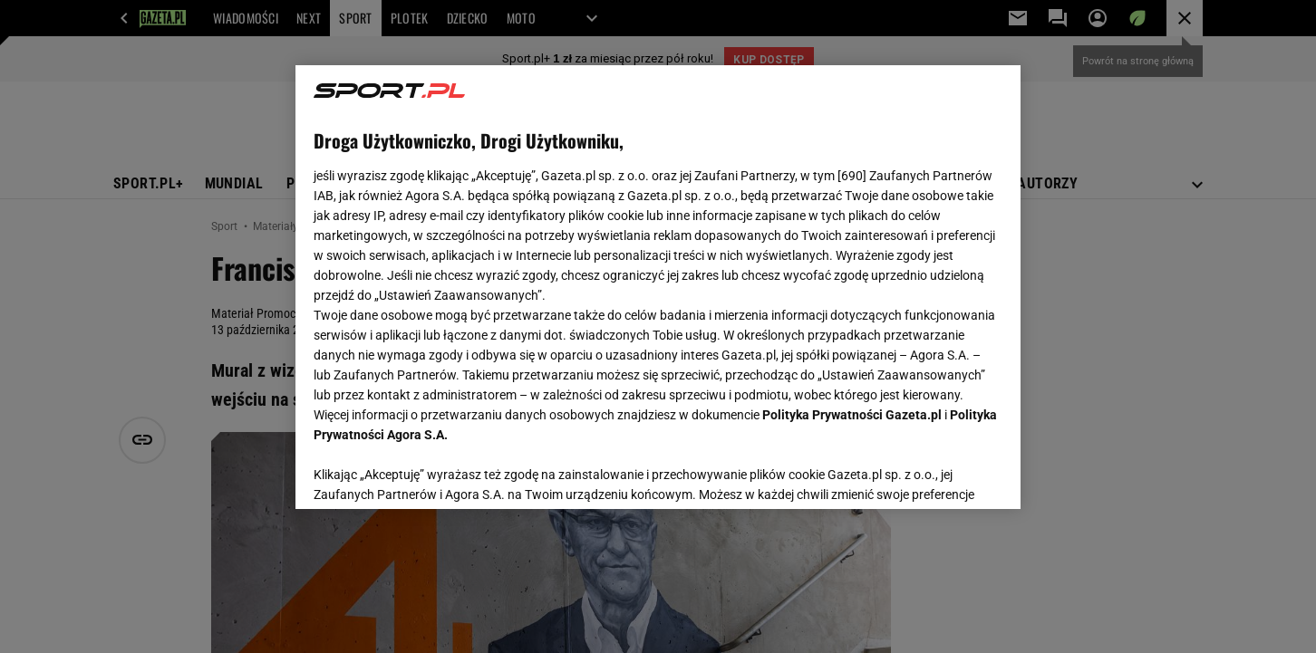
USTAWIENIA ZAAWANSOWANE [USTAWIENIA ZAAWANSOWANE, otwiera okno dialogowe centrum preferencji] (432, 473)
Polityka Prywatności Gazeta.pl (852, 415)
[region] (658, 287)
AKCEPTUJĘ (941, 473)
